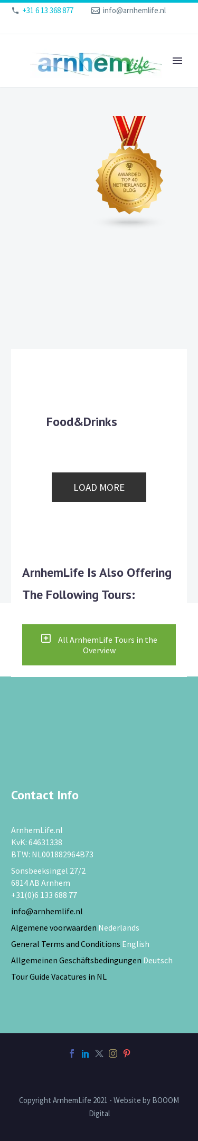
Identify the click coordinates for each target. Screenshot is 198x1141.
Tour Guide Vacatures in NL (59, 976)
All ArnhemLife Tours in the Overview (99, 644)
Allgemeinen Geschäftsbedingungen (76, 960)
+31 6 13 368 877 (47, 10)
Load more (99, 487)
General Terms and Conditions (65, 944)
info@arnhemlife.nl (134, 10)
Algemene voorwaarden (54, 927)
